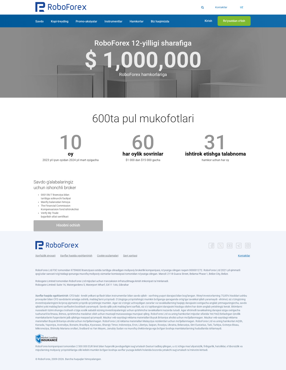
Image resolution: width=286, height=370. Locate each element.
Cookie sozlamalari (107, 255)
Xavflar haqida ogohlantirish (76, 255)
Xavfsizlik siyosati (45, 255)
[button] (60, 7)
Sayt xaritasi (130, 255)
